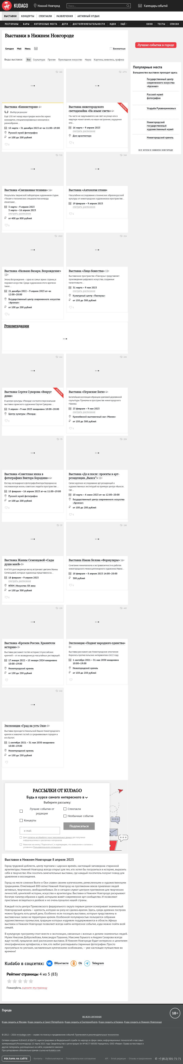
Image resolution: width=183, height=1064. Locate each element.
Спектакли (74, 809)
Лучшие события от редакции (42, 811)
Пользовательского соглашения (47, 847)
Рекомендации (16, 326)
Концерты (30, 820)
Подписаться (79, 826)
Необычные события (80, 816)
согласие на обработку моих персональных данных (50, 837)
